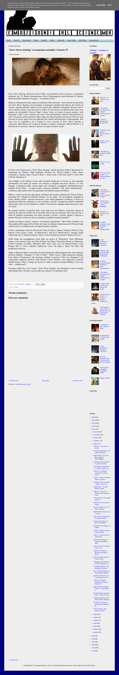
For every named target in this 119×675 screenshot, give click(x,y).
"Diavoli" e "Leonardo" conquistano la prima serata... (100, 473)
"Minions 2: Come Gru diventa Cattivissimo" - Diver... (100, 552)
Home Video (71, 40)
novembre (97, 435)
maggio (96, 620)
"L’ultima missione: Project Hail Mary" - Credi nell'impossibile (105, 226)
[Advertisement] (45, 362)
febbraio (96, 629)
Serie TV (17, 40)
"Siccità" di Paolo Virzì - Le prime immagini (101, 508)
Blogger (92, 665)
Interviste (60, 40)
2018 (93, 645)
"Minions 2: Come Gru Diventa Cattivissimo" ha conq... (101, 493)
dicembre (96, 432)
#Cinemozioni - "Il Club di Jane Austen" (104, 337)
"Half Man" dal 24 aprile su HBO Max (105, 153)
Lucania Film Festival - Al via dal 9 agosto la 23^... (101, 576)
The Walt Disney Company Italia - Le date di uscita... (101, 594)
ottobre (96, 437)
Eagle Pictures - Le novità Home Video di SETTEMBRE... (100, 457)
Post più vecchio (78, 380)
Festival (44, 40)
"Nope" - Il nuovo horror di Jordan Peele (101, 536)
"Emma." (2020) (105, 378)
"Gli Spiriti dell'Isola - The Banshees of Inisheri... (101, 567)
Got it (109, 5)
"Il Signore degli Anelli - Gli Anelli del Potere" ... (101, 451)
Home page (45, 380)
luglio (95, 614)
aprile (95, 623)
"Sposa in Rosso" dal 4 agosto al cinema (100, 609)
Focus (36, 40)
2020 (93, 639)
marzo (96, 626)
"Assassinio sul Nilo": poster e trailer (104, 326)
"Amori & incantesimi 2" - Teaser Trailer (104, 121)
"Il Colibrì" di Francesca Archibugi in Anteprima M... (101, 604)
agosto (96, 443)
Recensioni (27, 40)
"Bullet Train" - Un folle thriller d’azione (100, 487)
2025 (93, 420)
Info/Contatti (14, 660)
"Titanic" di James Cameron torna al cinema (101, 531)
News (9, 40)
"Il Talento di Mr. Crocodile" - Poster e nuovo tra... (101, 483)
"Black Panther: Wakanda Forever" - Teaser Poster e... (101, 588)
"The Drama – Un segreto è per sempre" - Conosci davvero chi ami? (105, 111)
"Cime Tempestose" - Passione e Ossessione (104, 242)
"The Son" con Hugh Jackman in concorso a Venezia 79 (100, 582)
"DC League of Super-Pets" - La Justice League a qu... (101, 467)
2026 (93, 417)
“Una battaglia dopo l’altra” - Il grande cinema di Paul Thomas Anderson (105, 311)
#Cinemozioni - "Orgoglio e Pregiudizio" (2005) (104, 370)
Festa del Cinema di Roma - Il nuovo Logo (101, 558)
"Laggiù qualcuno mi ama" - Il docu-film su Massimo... (101, 598)
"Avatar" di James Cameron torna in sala (101, 547)
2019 (93, 642)
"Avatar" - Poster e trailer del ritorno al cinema (101, 478)
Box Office (82, 40)
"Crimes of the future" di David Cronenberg (100, 522)
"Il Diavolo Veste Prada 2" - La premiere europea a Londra (105, 175)
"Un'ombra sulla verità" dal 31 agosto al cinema (101, 462)
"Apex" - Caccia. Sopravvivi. (105, 141)
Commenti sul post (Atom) (23, 384)
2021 (93, 636)
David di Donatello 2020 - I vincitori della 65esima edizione (105, 359)
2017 (93, 648)
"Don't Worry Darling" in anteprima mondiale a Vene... (100, 541)
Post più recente (13, 380)
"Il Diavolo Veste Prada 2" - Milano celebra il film (105, 132)
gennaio (96, 632)
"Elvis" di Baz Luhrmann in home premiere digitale (101, 572)
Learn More (100, 5)
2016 (93, 651)
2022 (93, 429)
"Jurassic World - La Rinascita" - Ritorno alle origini (105, 286)
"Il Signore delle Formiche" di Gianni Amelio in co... (101, 562)
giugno (96, 617)
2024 (93, 423)
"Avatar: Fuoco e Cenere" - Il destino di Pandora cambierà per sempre (100, 299)
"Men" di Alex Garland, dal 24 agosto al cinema (101, 517)
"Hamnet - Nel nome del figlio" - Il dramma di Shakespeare (105, 253)
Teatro (52, 40)
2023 (93, 426)
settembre (97, 441)
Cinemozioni (93, 40)
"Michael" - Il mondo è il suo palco (104, 99)
